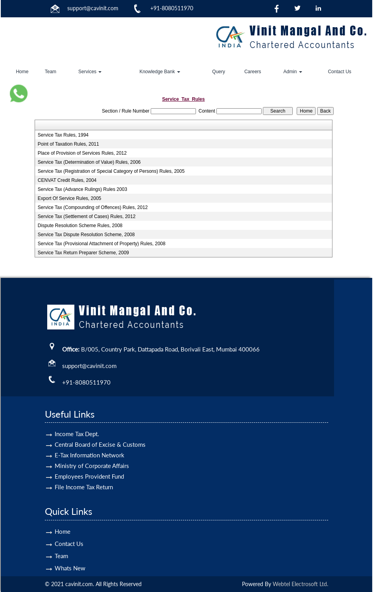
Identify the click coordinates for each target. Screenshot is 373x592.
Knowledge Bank (159, 71)
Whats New (70, 556)
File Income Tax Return (84, 475)
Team (50, 71)
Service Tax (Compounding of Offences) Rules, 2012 (93, 207)
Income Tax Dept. (77, 422)
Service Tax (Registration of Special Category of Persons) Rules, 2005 (111, 171)
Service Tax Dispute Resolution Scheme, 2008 (86, 234)
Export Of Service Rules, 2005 (69, 198)
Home (22, 71)
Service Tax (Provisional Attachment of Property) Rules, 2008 (102, 243)
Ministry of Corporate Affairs (92, 454)
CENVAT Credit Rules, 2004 (67, 180)
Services (90, 71)
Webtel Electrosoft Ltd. (300, 584)
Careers (252, 71)
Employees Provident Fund (89, 464)
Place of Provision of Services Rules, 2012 (82, 153)
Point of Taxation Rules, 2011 (68, 144)
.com (112, 8)
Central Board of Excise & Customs (100, 433)
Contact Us (339, 71)
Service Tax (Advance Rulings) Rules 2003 (82, 189)
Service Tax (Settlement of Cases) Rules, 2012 (87, 216)
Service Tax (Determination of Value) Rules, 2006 (89, 162)
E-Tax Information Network (89, 443)
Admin (292, 71)
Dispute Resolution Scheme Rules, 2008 (80, 225)
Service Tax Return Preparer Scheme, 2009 (83, 252)
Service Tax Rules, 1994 (63, 135)
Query (218, 71)
